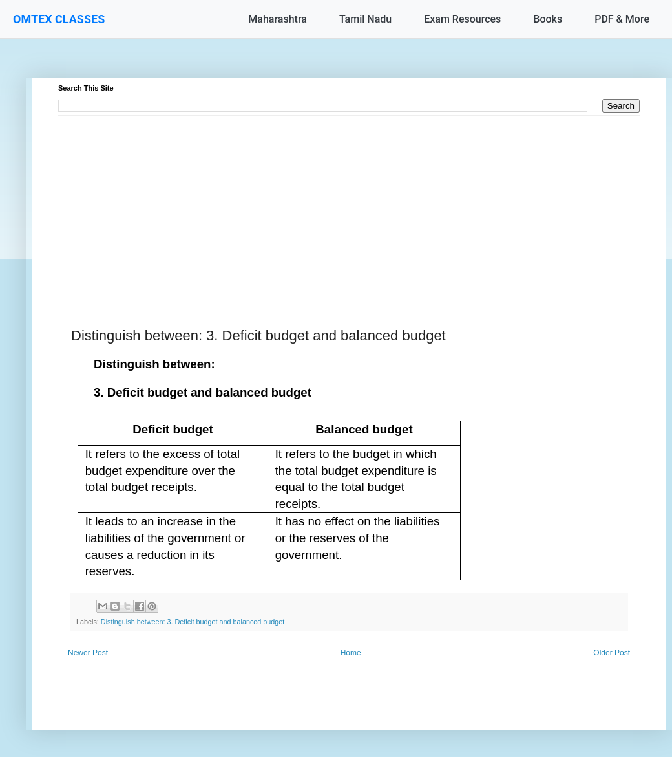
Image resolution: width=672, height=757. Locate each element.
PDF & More (621, 19)
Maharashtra (277, 19)
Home (351, 652)
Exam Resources (462, 19)
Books (547, 19)
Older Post (611, 652)
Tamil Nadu (365, 19)
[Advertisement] (349, 206)
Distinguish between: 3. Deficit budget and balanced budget (193, 622)
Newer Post (88, 652)
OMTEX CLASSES (59, 19)
